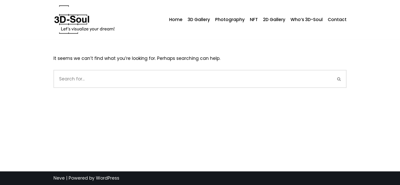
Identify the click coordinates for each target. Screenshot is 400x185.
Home (176, 19)
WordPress (107, 178)
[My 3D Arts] (84, 20)
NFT (254, 19)
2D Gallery (274, 19)
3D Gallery (199, 19)
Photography (230, 19)
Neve (59, 178)
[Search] (192, 79)
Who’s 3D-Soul (306, 19)
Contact (337, 19)
